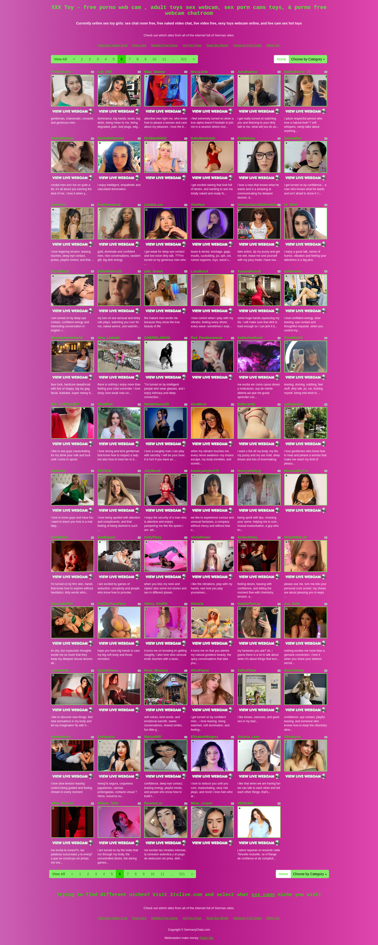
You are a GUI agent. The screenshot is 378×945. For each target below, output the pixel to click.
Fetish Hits (207, 938)
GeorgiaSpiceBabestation (258, 205)
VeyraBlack (60, 271)
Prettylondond (109, 205)
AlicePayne (200, 670)
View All (60, 59)
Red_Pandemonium (207, 338)
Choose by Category (308, 59)
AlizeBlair (105, 404)
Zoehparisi (106, 737)
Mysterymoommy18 (67, 338)
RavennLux (153, 803)
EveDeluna (246, 138)
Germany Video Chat (112, 45)
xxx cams (263, 894)
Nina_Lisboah (109, 338)
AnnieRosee (201, 537)
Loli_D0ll (105, 72)
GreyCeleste (294, 670)
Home (281, 59)
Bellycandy (246, 404)
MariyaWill (152, 737)
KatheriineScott (249, 338)
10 (154, 59)
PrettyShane (61, 72)
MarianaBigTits (296, 471)
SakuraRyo (293, 138)
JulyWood (152, 471)
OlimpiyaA (292, 737)
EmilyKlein (59, 537)
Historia (197, 604)
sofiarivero (293, 271)
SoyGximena (108, 670)
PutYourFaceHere (112, 604)
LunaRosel (199, 271)
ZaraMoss (199, 404)
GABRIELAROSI (157, 338)
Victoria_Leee (248, 737)
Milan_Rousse (62, 803)
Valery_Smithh (156, 604)
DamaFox (58, 471)
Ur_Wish (291, 205)
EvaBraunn (107, 537)
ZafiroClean (246, 670)
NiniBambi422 (155, 138)
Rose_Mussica (156, 670)
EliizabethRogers (205, 737)
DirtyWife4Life (295, 537)
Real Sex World (217, 45)
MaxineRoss (61, 737)
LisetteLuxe (153, 205)
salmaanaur (293, 404)
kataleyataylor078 (205, 471)
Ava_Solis (292, 604)
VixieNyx (198, 205)
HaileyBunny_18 (297, 72)
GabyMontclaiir (203, 138)
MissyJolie (199, 72)
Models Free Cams (164, 45)
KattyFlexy (152, 537)
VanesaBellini (62, 604)
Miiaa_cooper (202, 803)
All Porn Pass (192, 45)
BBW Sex (273, 45)
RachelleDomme (111, 138)
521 (184, 59)
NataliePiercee (249, 604)
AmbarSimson (62, 138)
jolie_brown (153, 271)
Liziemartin (60, 670)
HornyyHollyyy (249, 471)
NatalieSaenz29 (156, 404)
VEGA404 (245, 803)
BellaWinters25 (110, 271)
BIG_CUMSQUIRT (65, 404)
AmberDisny (247, 537)
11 (164, 59)
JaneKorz (58, 205)
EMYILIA (104, 471)
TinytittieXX (293, 338)
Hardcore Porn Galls (247, 45)
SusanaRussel (249, 271)
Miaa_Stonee (154, 72)
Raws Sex (139, 45)
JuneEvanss (247, 72)
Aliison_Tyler (108, 803)
